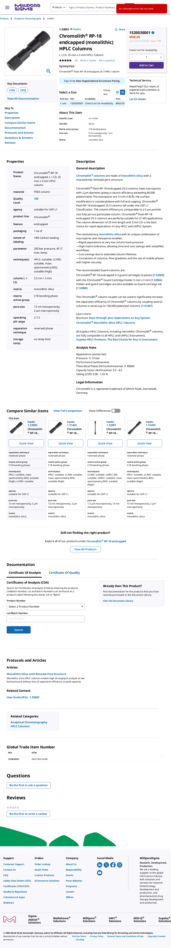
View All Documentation (23, 98)
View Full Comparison (68, 410)
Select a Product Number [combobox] (24, 606)
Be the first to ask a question (28, 785)
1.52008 (82, 288)
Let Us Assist (137, 99)
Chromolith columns (90, 175)
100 (36, 198)
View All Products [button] (85, 549)
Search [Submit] (18, 629)
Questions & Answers (19, 138)
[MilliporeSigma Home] (27, 7)
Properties (11, 113)
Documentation (15, 128)
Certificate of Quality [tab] (64, 573)
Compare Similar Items (20, 123)
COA (12, 90)
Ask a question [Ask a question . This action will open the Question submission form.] (107, 60)
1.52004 (156, 280)
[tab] (7, 18)
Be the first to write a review (29, 813)
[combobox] (92, 7)
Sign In (68, 80)
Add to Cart (146, 65)
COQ (23, 90)
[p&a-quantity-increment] (161, 57)
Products (4, 18)
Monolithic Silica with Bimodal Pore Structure (36, 673)
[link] (17, 864)
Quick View (26, 443)
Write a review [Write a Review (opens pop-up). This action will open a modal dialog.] (88, 60)
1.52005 (159, 275)
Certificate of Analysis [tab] (25, 573)
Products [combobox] (57, 7)
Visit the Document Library (118, 600)
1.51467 (147, 306)
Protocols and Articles (19, 133)
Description (12, 118)
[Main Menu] (7, 7)
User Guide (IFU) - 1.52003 (23, 697)
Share (120, 29)
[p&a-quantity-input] (146, 57)
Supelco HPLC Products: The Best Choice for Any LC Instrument (116, 339)
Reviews (10, 143)
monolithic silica (132, 175)
